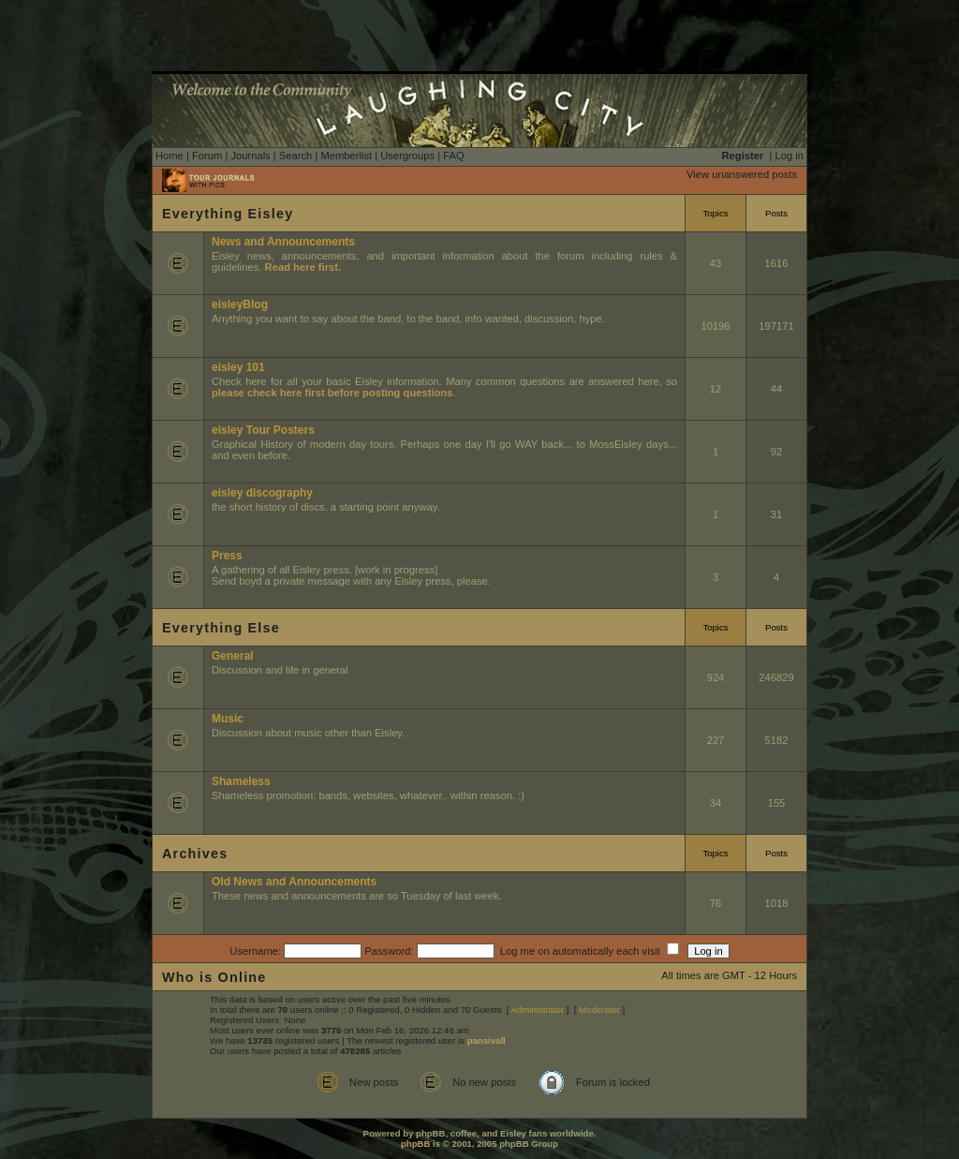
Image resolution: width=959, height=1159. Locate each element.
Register (743, 155)
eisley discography (262, 492)
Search (295, 155)
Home (169, 155)
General (233, 655)
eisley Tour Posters (263, 430)
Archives (195, 853)
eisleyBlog (240, 304)
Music (227, 718)
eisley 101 (238, 367)
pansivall (486, 1040)
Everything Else (221, 627)
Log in (789, 155)
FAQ (453, 155)
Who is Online (214, 977)
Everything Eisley (227, 213)
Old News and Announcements (294, 881)
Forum (207, 155)
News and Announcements (283, 241)
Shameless (241, 781)
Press (227, 555)
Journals (250, 155)
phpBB (415, 1143)
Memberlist (346, 155)
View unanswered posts (741, 174)
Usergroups (407, 155)
